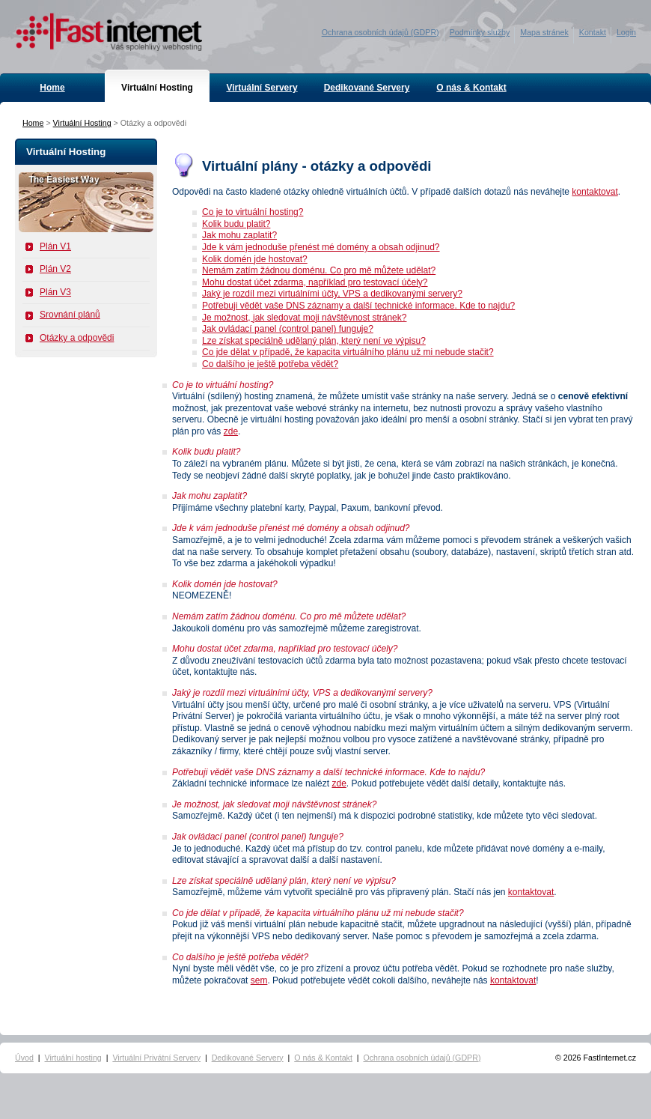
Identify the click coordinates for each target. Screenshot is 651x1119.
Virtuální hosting (73, 1057)
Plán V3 (55, 292)
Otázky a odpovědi (77, 338)
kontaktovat (594, 191)
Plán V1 (55, 246)
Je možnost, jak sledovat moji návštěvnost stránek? (304, 317)
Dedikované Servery (367, 87)
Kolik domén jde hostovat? (255, 259)
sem (259, 980)
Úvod (24, 1057)
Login (626, 32)
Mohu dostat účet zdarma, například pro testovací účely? (315, 282)
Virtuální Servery (261, 87)
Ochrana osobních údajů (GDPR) (380, 32)
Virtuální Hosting (157, 87)
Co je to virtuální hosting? (252, 212)
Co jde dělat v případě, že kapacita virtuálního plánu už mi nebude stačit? (348, 352)
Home (52, 87)
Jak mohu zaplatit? (239, 235)
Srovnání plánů (70, 314)
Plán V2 (55, 269)
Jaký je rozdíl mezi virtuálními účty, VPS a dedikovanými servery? (332, 293)
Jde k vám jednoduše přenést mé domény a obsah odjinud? (321, 247)
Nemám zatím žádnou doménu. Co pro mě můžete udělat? (318, 270)
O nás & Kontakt (471, 87)
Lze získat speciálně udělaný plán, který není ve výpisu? (314, 341)
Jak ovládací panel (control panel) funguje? (287, 329)
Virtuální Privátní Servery (156, 1057)
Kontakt (592, 32)
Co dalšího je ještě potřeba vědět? (270, 364)
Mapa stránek (544, 32)
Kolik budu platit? (236, 224)
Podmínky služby (480, 32)
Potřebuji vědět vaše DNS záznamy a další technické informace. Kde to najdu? (358, 305)
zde (231, 431)
